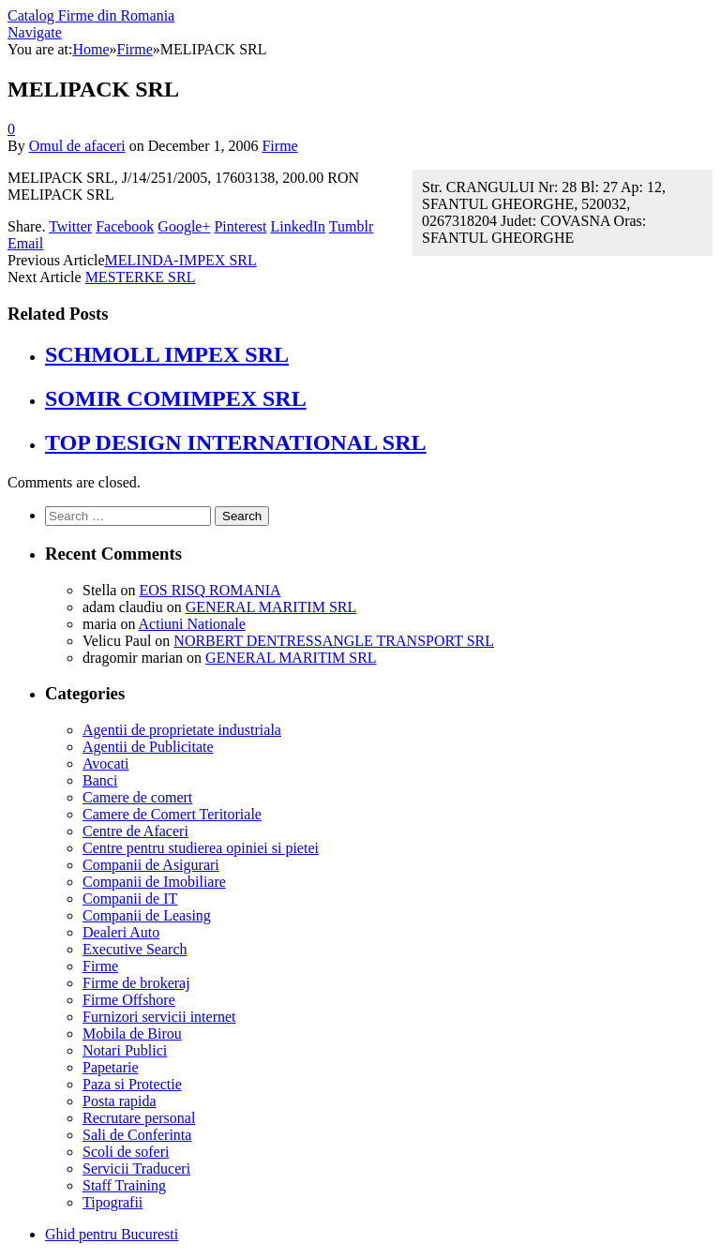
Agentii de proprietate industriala (181, 730)
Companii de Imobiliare (154, 882)
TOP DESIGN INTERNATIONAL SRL (236, 442)
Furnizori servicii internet (159, 1017)
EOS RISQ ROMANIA (209, 590)
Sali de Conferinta (136, 1135)
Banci (99, 780)
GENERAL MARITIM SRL (271, 607)
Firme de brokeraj (136, 983)
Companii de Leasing (146, 915)
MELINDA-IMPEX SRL (181, 260)
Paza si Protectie (132, 1084)
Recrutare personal (138, 1118)
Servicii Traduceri (136, 1168)
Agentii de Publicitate (148, 747)
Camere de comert (137, 797)
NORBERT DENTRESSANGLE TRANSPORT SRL (333, 641)
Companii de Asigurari (150, 865)
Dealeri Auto (120, 932)
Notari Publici (124, 1050)
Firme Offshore (128, 1000)
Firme (279, 146)
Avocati (105, 763)
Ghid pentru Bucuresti (111, 1234)
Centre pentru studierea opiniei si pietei (200, 848)
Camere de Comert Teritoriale (172, 814)
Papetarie (110, 1067)
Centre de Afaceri (135, 831)
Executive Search (135, 949)
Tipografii (112, 1202)
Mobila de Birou (132, 1033)
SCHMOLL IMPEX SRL (167, 354)
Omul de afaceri (77, 146)
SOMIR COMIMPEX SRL (176, 398)
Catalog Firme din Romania (91, 15)
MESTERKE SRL (140, 277)
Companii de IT (129, 898)
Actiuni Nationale (192, 624)
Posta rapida (119, 1101)
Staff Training (124, 1185)
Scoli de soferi (125, 1152)
